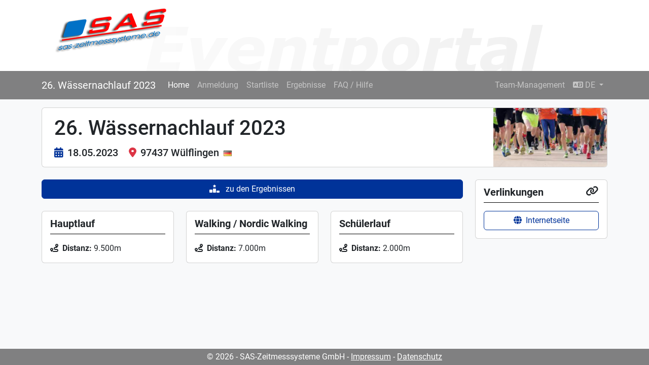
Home (178, 85)
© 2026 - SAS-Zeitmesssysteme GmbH (276, 356)
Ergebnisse (306, 85)
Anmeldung (217, 85)
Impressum (371, 356)
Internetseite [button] (541, 220)
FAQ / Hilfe (353, 85)
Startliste (262, 85)
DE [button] (585, 85)
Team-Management (530, 85)
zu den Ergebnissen (252, 189)
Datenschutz (419, 356)
